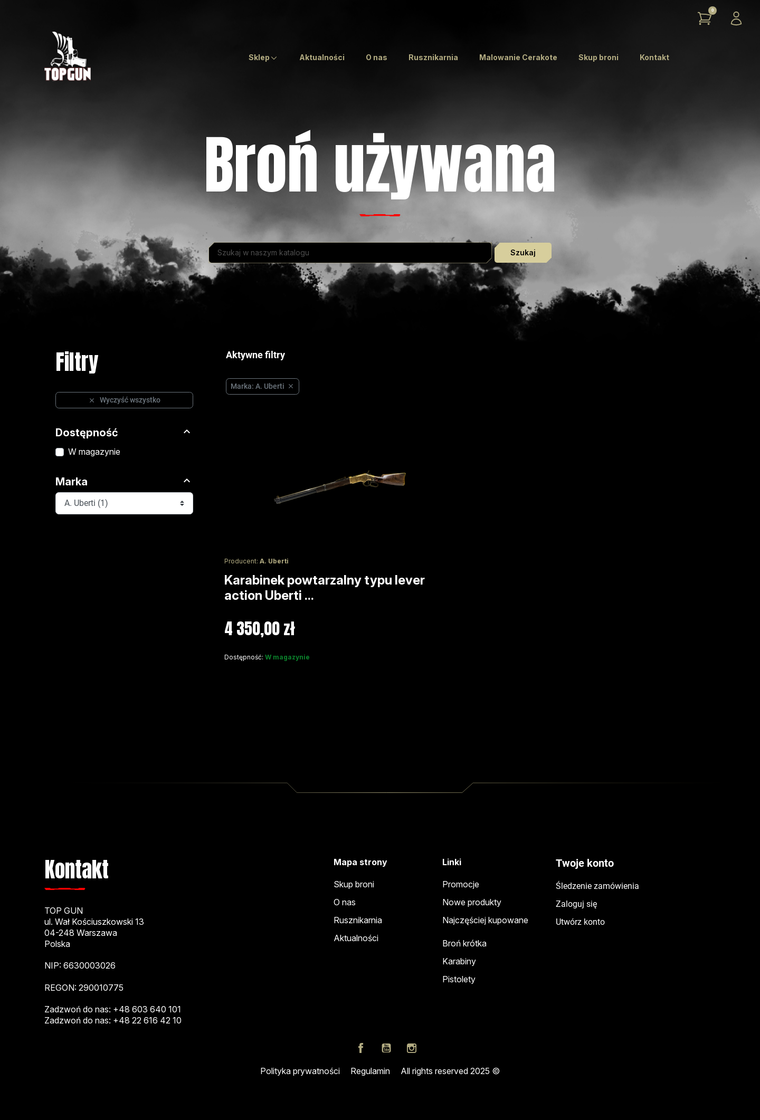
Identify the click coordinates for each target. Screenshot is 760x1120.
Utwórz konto (580, 922)
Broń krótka (464, 943)
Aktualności (356, 938)
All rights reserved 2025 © (450, 1071)
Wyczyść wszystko (124, 400)
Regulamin (370, 1071)
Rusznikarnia (358, 920)
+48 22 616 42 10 (147, 1020)
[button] (704, 18)
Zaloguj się (576, 904)
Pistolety (459, 979)
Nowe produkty (471, 902)
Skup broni (354, 884)
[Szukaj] (350, 253)
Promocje (460, 884)
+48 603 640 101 (147, 1009)
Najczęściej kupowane (485, 920)
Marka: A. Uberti (262, 386)
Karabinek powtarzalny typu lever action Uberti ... (324, 587)
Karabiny (459, 961)
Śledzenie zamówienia (597, 886)
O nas (345, 902)
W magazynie (94, 451)
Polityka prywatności (300, 1071)
